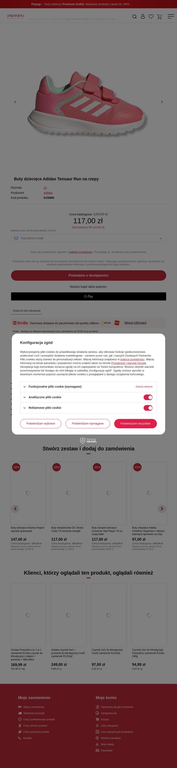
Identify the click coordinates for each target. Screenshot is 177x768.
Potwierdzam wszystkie (135, 423)
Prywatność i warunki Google (128, 363)
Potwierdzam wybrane (41, 423)
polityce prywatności (132, 359)
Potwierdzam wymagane (88, 423)
